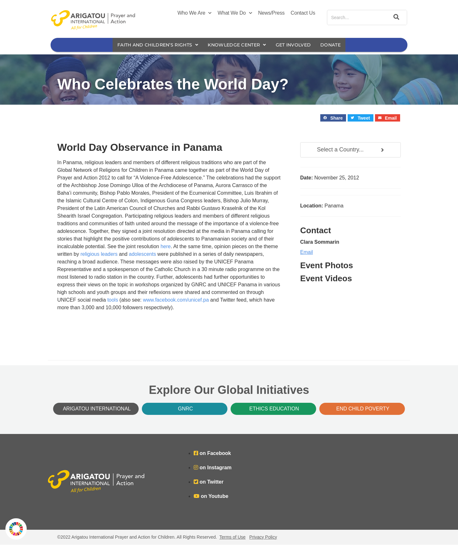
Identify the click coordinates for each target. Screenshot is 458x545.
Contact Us (303, 13)
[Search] (395, 17)
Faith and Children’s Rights (153, 45)
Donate (337, 45)
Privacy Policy (263, 537)
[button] (333, 118)
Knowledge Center (237, 45)
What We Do (235, 13)
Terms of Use (232, 537)
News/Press (271, 13)
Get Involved (298, 45)
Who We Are (194, 13)
